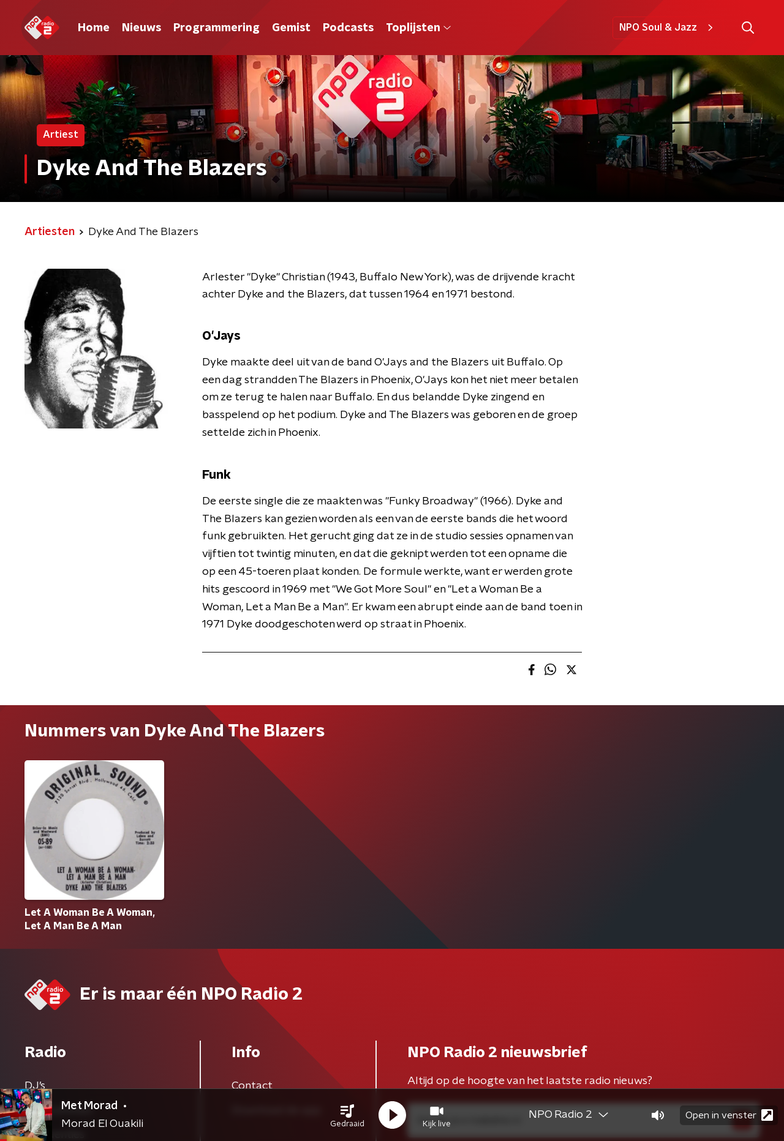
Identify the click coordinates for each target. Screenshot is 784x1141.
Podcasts (348, 28)
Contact (252, 1085)
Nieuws (141, 28)
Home (94, 28)
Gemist (291, 28)
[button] (347, 1115)
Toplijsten (418, 28)
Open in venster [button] (729, 1115)
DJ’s (34, 1085)
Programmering (216, 28)
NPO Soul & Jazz (668, 27)
